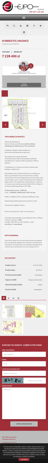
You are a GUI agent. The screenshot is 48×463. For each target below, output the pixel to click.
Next (42, 125)
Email (4, 359)
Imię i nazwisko (8, 350)
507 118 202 (24, 78)
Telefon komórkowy (11, 369)
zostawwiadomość (24, 85)
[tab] (5, 93)
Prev (5, 125)
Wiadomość (7, 386)
